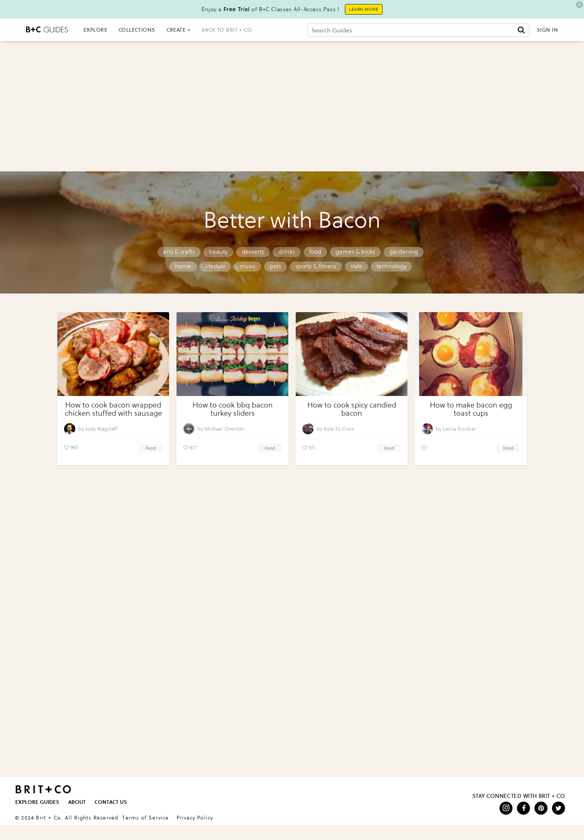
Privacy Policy (195, 818)
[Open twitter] (558, 808)
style (356, 266)
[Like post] (66, 447)
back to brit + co (226, 30)
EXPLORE (95, 30)
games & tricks (355, 251)
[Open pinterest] (541, 808)
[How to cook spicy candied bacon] (351, 354)
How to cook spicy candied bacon (351, 409)
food (315, 251)
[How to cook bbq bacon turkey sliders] (232, 354)
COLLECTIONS (136, 30)
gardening (403, 251)
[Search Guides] (418, 30)
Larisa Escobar (459, 429)
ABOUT (77, 802)
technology (391, 266)
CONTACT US (111, 802)
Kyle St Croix (339, 429)
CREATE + (178, 30)
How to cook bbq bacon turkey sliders (233, 409)
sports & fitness (315, 266)
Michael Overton (224, 429)
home (183, 266)
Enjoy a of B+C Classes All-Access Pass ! (270, 9)
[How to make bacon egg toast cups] (471, 354)
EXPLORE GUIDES (37, 802)
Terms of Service (145, 818)
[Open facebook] (523, 808)
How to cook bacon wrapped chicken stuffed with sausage (113, 409)
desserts (253, 251)
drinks (286, 251)
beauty (218, 251)
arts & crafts (179, 251)
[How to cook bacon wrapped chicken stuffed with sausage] (113, 354)
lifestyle (215, 266)
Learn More (363, 9)
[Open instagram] (505, 808)
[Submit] (521, 29)
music (247, 266)
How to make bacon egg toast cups (471, 409)
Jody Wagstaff (101, 429)
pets (275, 266)
